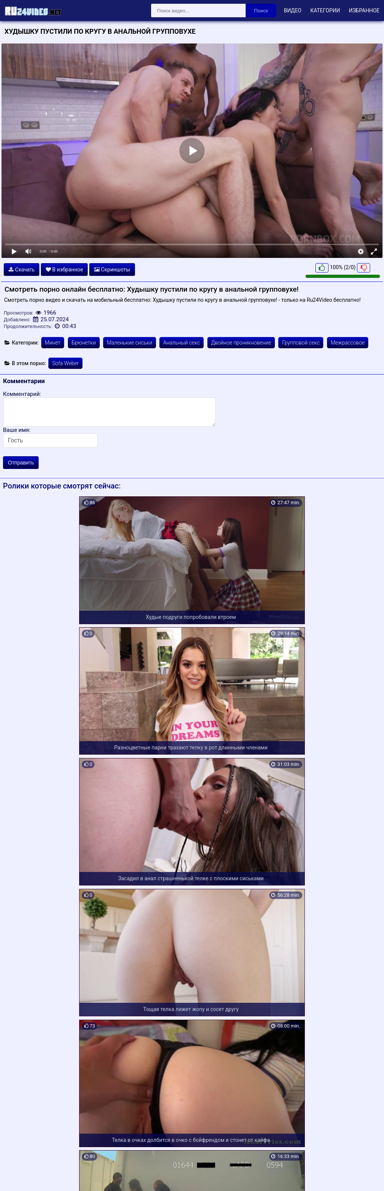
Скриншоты (112, 270)
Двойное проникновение (241, 343)
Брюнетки (84, 343)
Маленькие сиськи (129, 343)
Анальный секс (181, 343)
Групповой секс (301, 343)
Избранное (364, 10)
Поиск (261, 10)
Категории (325, 10)
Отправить (21, 463)
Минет (53, 343)
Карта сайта (17, 1176)
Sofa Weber (65, 363)
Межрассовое (348, 343)
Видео (293, 10)
